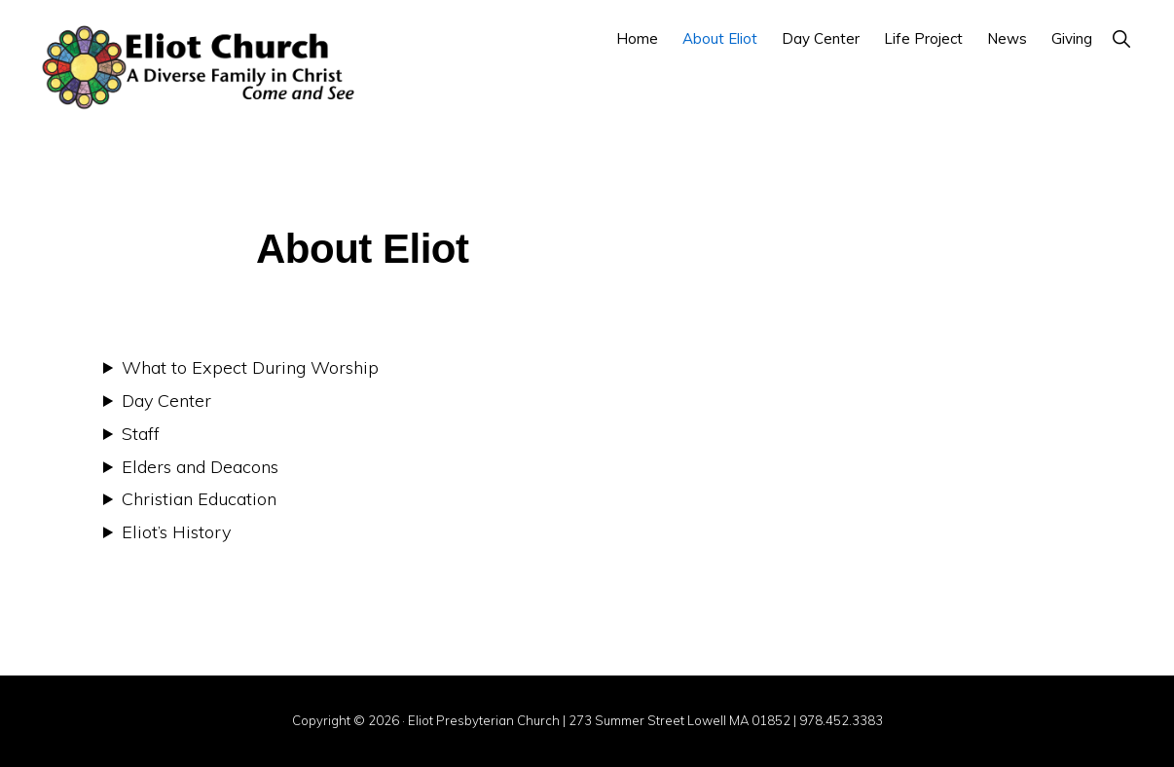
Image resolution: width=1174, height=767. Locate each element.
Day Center (166, 400)
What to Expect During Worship (250, 367)
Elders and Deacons (200, 467)
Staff (141, 433)
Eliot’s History (176, 532)
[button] (1121, 38)
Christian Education (199, 499)
